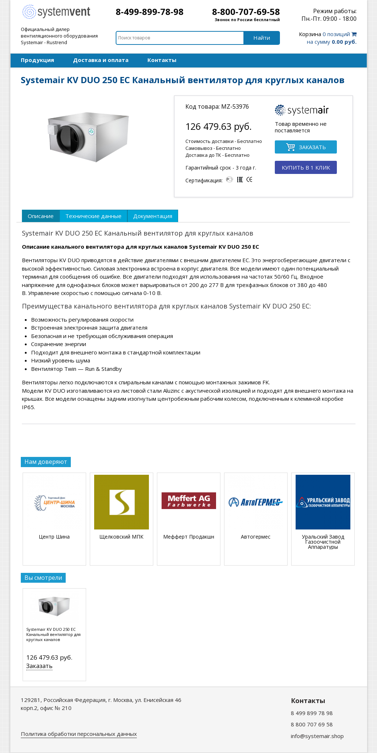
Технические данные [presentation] (93, 216)
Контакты (161, 59)
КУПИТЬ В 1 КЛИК (306, 167)
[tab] (40, 216)
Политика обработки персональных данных (79, 733)
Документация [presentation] (152, 216)
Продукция (37, 59)
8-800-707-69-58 (246, 11)
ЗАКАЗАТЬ (306, 147)
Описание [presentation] (41, 216)
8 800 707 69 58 (312, 724)
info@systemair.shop (317, 736)
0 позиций (328, 37)
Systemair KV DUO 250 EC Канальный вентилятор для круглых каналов (53, 634)
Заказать (39, 666)
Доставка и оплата (100, 59)
